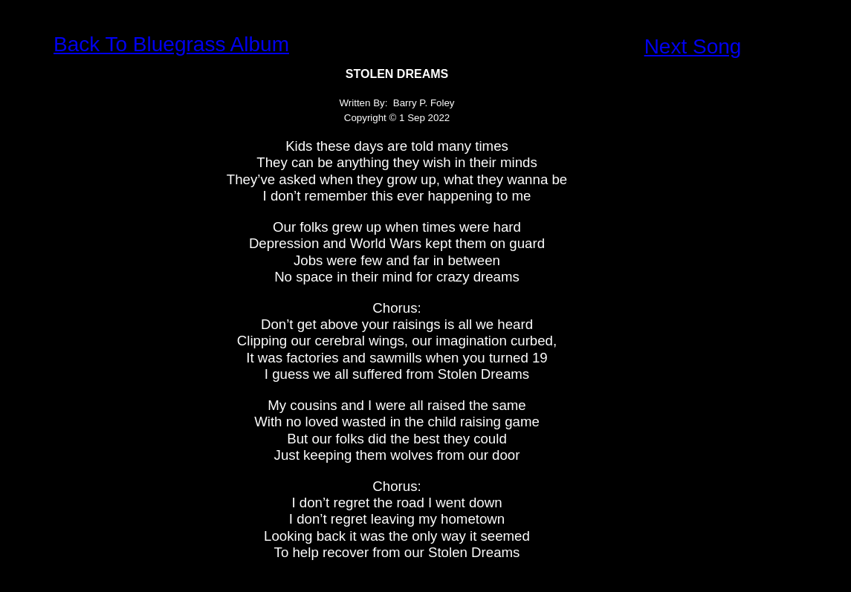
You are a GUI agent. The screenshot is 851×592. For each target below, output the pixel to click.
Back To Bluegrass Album (171, 44)
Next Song (693, 46)
